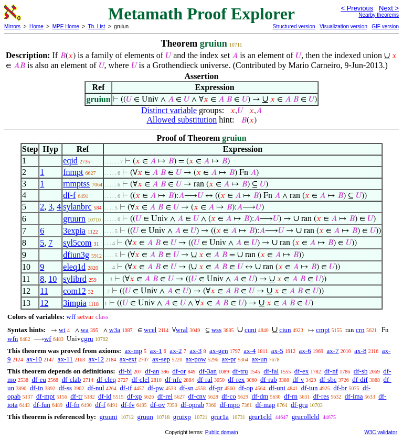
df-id (104, 396)
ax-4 (249, 351)
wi (62, 330)
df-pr (215, 388)
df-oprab (192, 405)
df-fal (271, 371)
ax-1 (156, 351)
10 (52, 278)
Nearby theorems (378, 15)
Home (36, 26)
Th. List (96, 26)
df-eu (38, 379)
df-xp (134, 396)
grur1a (220, 417)
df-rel (165, 396)
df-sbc (328, 379)
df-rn (291, 396)
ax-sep (161, 359)
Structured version (293, 26)
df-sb (361, 371)
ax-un (260, 359)
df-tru (240, 371)
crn (360, 330)
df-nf (331, 371)
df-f (69, 195)
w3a (115, 330)
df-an (152, 371)
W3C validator (380, 432)
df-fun (41, 405)
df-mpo (230, 405)
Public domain (221, 432)
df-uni (277, 388)
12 (44, 303)
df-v (298, 379)
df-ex (301, 371)
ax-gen (218, 351)
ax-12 (96, 359)
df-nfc (173, 379)
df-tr (76, 396)
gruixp (182, 417)
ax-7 (332, 351)
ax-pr (229, 359)
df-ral (205, 379)
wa (85, 330)
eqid (70, 160)
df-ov (157, 405)
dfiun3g (76, 254)
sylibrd (74, 278)
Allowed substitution (181, 119)
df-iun (309, 388)
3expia (74, 230)
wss (216, 330)
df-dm (259, 396)
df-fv (128, 405)
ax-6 (305, 351)
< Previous (357, 8)
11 (44, 290)
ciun (285, 330)
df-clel (141, 379)
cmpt (323, 330)
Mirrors (12, 26)
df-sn (186, 388)
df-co (228, 396)
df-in (36, 388)
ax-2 (175, 351)
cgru (87, 339)
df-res (321, 396)
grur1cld (260, 417)
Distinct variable (169, 110)
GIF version (385, 26)
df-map (265, 405)
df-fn (73, 405)
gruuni (108, 417)
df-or (179, 371)
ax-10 (34, 359)
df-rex (236, 379)
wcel (150, 330)
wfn (12, 339)
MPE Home (65, 26)
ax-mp (133, 351)
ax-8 (360, 351)
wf (47, 339)
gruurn (74, 218)
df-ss (65, 388)
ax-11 (65, 359)
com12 (74, 290)
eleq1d (74, 266)
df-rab (268, 379)
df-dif (360, 379)
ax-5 (277, 351)
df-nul (96, 388)
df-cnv (197, 396)
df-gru (299, 405)
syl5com (77, 242)
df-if (126, 388)
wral (182, 330)
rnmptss (76, 183)
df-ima (354, 396)
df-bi (125, 371)
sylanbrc (77, 206)
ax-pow (196, 359)
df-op (245, 388)
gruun (145, 417)
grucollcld (306, 417)
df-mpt (45, 396)
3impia (74, 303)
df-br (340, 388)
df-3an (208, 371)
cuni (250, 330)
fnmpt (73, 172)
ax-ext (128, 359)
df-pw (155, 388)
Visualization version (343, 26)
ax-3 (195, 351)
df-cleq (106, 379)
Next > (389, 8)
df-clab (71, 379)
